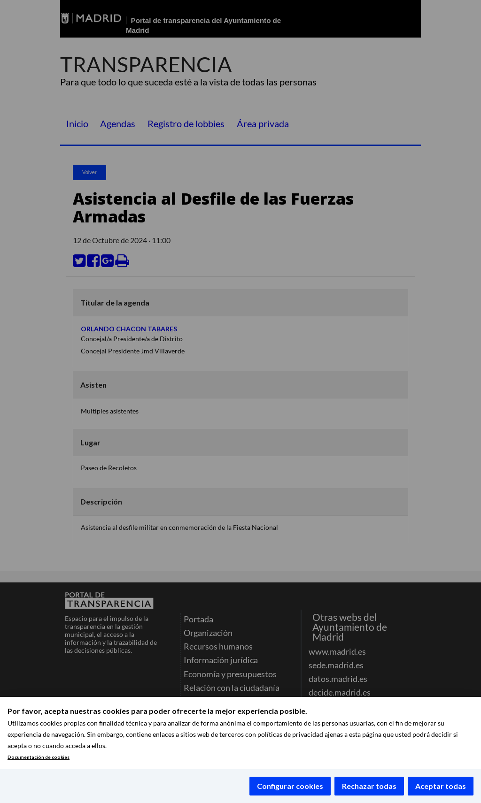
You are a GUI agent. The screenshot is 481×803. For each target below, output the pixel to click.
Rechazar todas (369, 785)
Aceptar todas (440, 785)
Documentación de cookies (39, 757)
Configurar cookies (290, 785)
